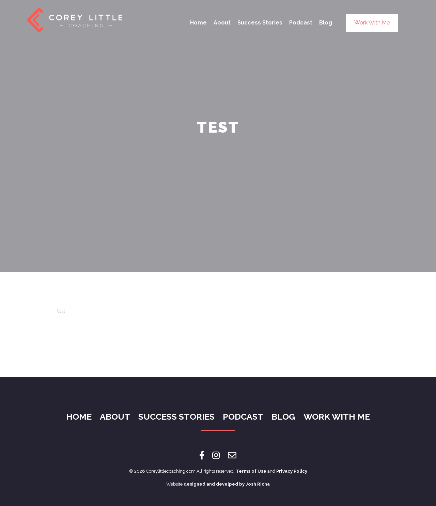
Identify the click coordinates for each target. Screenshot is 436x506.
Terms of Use (251, 471)
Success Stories (259, 22)
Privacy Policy (291, 471)
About (222, 22)
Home (198, 22)
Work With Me (372, 22)
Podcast (300, 22)
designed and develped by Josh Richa (227, 484)
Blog (325, 22)
